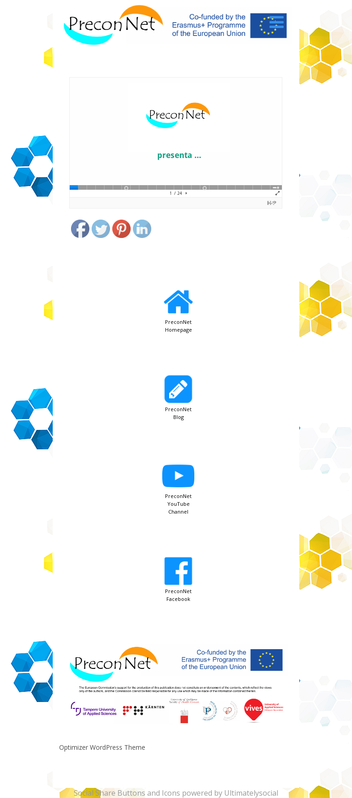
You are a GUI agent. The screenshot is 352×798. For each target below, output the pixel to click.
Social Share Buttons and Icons (127, 793)
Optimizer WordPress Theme (102, 747)
